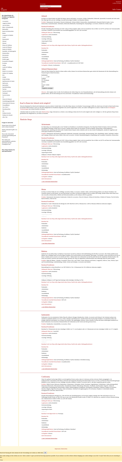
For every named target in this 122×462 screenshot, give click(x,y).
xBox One (4, 117)
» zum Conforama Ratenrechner (49, 438)
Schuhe (4, 77)
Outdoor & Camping (7, 73)
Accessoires (5, 21)
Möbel (4, 69)
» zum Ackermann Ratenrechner (49, 181)
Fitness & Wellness (7, 45)
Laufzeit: (43, 78)
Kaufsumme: (44, 75)
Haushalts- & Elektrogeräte (9, 51)
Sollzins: (43, 82)
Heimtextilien (5, 53)
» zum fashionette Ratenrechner (49, 369)
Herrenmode (5, 55)
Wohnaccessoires (6, 113)
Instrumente (5, 57)
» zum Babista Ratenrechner (48, 307)
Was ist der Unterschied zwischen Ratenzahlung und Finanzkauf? (9, 135)
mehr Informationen (46, 178)
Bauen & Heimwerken (8, 31)
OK (45, 452)
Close (1, 460)
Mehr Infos (40, 452)
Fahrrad (4, 41)
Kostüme (4, 63)
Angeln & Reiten (6, 23)
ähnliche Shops (45, 112)
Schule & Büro (6, 79)
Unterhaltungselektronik (8, 101)
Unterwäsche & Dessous (8, 103)
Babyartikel (5, 29)
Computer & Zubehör (7, 35)
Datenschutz (64, 448)
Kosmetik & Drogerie (7, 61)
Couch (4, 37)
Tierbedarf (5, 93)
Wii (3, 111)
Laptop (4, 65)
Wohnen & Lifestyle (7, 115)
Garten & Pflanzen (7, 47)
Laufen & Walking (7, 67)
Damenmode (5, 39)
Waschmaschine (6, 109)
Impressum (57, 448)
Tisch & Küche (6, 95)
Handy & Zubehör (6, 49)
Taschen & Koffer (6, 91)
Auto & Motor (6, 25)
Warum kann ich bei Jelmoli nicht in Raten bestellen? (9, 126)
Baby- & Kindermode (7, 27)
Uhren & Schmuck (7, 99)
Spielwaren (5, 83)
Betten (4, 33)
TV (3, 97)
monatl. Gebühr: (45, 85)
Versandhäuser (6, 105)
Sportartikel (5, 85)
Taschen (4, 89)
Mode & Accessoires (7, 71)
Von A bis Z (5, 107)
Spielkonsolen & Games (8, 81)
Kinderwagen (5, 59)
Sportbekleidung (6, 87)
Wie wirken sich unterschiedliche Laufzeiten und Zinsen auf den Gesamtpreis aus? (9, 142)
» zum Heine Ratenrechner (48, 243)
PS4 (3, 75)
